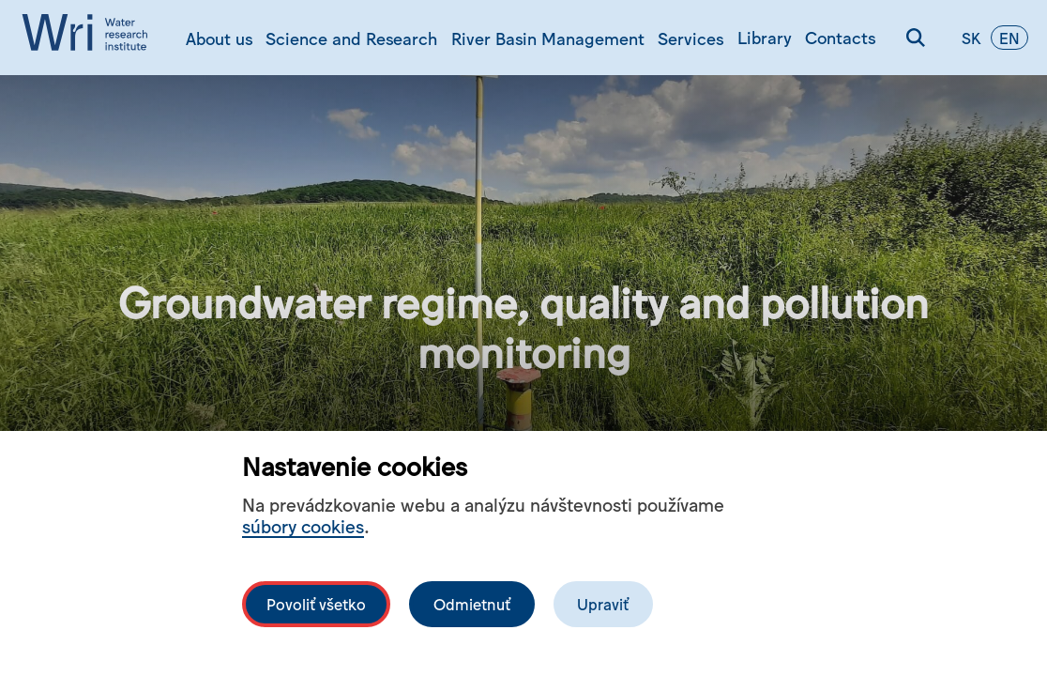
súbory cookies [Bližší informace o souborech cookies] (303, 525)
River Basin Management (548, 37)
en (1009, 37)
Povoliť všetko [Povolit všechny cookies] (316, 603)
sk (971, 37)
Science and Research (351, 37)
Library (764, 36)
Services (690, 37)
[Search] (915, 37)
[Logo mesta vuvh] (89, 37)
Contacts (840, 36)
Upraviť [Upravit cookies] (603, 603)
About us (219, 37)
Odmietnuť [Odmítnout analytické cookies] (471, 603)
